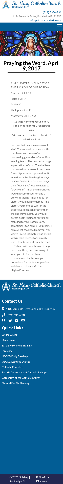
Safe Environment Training (17, 345)
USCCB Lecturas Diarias (16, 361)
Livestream (8, 340)
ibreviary (7, 350)
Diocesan (41, 481)
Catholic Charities (12, 367)
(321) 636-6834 (52, 12)
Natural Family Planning (15, 383)
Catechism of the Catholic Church (21, 377)
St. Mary (24, 477)
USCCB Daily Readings (15, 356)
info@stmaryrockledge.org (45, 20)
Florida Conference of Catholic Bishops (24, 372)
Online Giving (9, 334)
